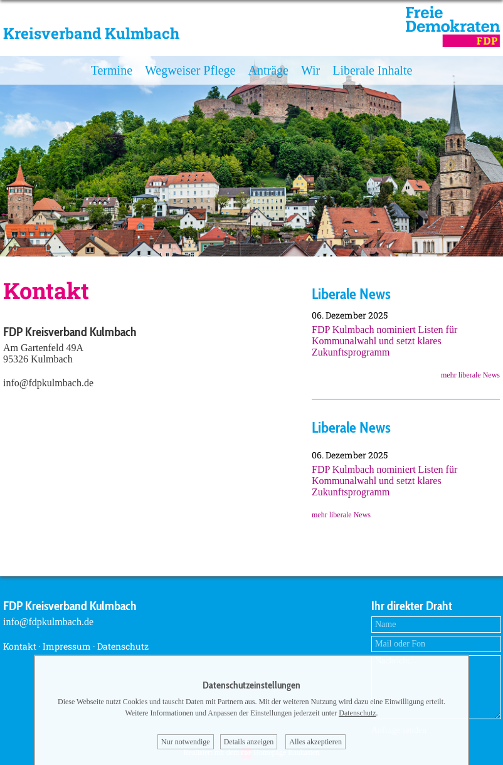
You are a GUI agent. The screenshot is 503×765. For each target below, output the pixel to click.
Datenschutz (123, 646)
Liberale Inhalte (372, 70)
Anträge (268, 70)
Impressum (67, 646)
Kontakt (19, 646)
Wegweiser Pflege (190, 70)
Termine (111, 70)
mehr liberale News (470, 375)
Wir (310, 70)
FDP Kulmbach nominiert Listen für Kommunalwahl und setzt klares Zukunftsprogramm (384, 340)
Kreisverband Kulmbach (91, 33)
